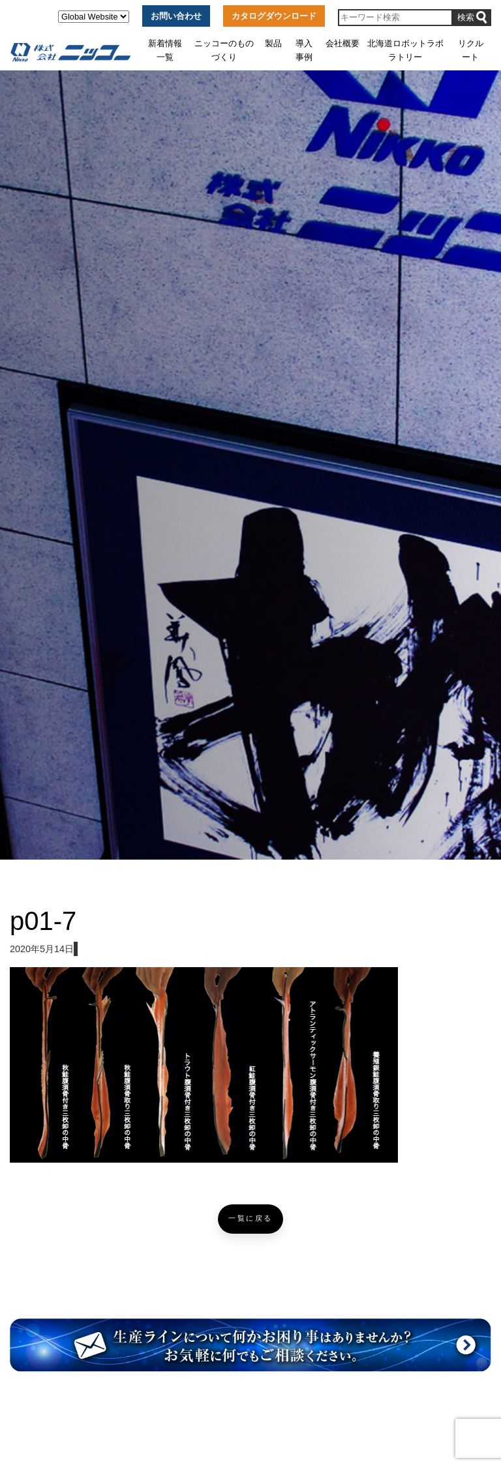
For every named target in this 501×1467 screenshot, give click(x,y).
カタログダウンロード (274, 16)
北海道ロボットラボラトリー (405, 49)
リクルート (470, 49)
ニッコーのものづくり (224, 49)
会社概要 (342, 43)
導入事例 (304, 49)
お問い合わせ (176, 16)
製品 (273, 43)
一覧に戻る (250, 1218)
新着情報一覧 (165, 49)
